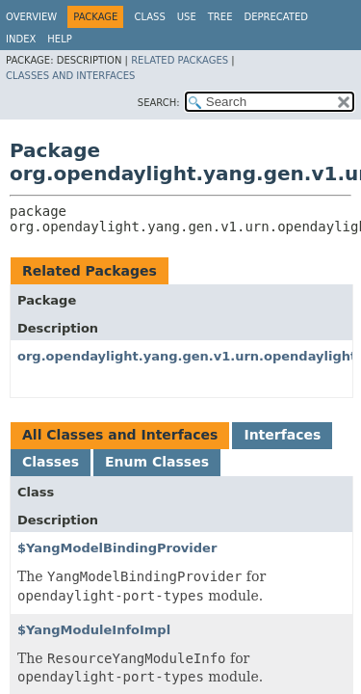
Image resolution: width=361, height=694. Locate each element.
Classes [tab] (50, 461)
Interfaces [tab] (282, 434)
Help (59, 39)
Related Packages (179, 60)
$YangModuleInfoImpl (93, 630)
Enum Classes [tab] (157, 461)
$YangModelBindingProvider (117, 548)
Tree (220, 17)
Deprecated (276, 17)
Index (21, 39)
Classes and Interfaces (70, 75)
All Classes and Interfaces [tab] (120, 434)
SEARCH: (159, 102)
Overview (31, 17)
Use (186, 17)
